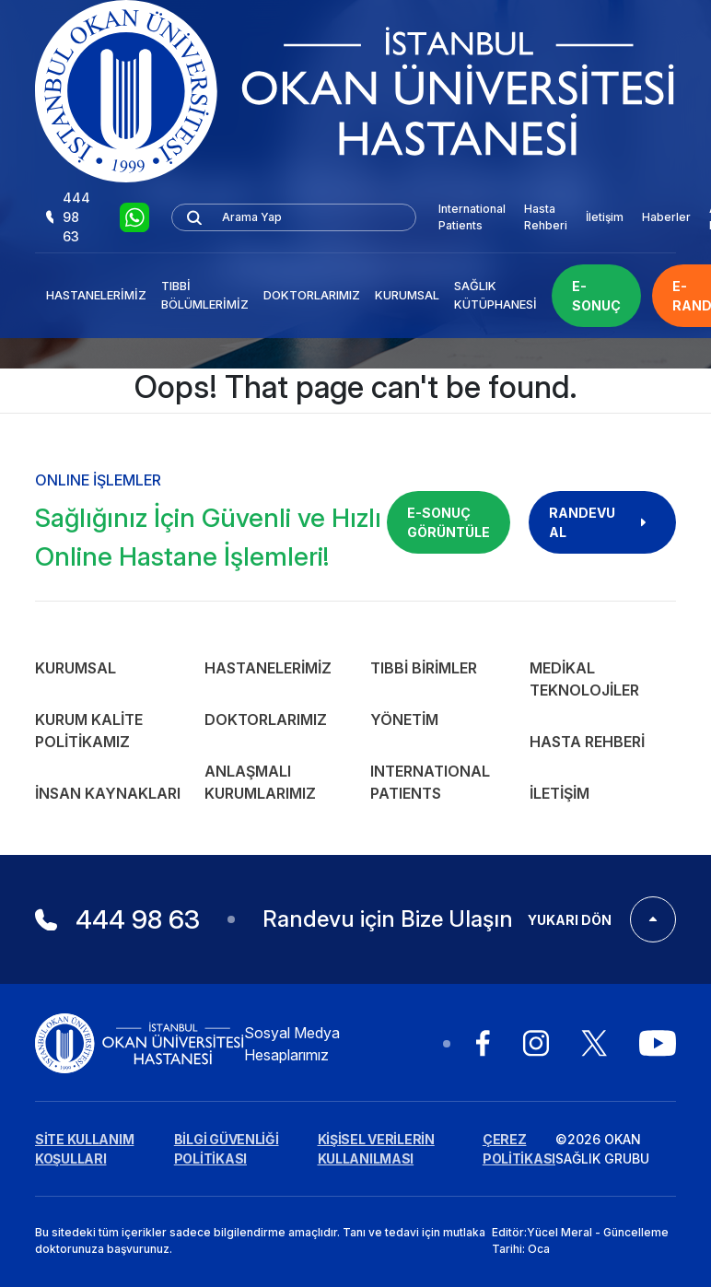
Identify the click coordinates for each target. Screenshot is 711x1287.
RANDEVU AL (602, 522)
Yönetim (404, 719)
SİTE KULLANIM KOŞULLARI (84, 1148)
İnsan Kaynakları (108, 793)
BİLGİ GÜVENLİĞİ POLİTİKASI (226, 1148)
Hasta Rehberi (545, 217)
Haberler (666, 217)
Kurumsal (407, 294)
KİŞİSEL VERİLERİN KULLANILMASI (376, 1148)
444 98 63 (68, 217)
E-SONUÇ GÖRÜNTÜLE (448, 522)
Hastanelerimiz (96, 294)
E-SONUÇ (596, 295)
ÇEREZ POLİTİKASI (519, 1148)
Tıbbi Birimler (423, 668)
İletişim (605, 217)
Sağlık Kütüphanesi (495, 294)
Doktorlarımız (311, 294)
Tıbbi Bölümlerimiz (205, 294)
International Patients (472, 217)
